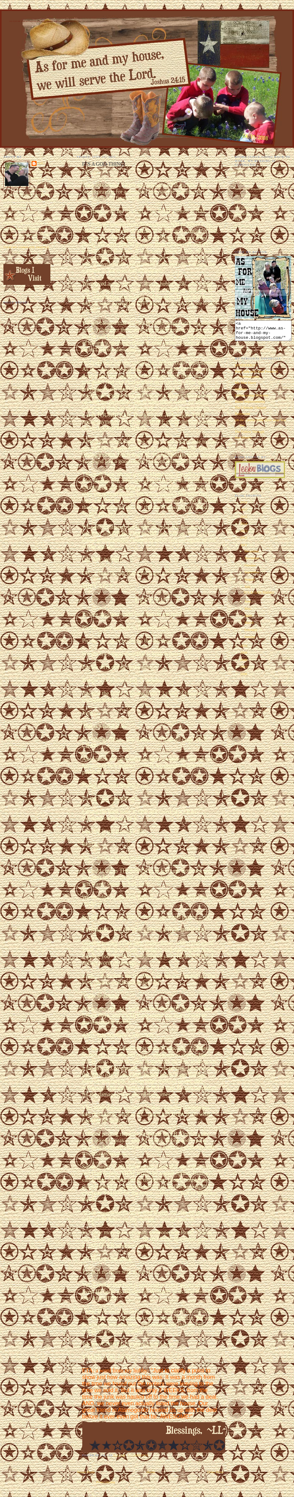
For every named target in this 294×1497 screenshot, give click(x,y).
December (252, 555)
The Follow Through (249, 435)
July (248, 590)
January (250, 640)
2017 (244, 513)
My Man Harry (245, 386)
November (253, 562)
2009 (244, 656)
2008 (244, 663)
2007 (244, 670)
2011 (244, 548)
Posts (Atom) (105, 1482)
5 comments (138, 1455)
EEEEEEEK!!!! (246, 369)
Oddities (241, 393)
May (248, 612)
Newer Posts (86, 1472)
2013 (244, 534)
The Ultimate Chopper (251, 411)
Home (150, 1472)
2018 (244, 506)
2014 (244, 527)
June (248, 605)
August (250, 583)
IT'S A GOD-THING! (259, 596)
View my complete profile (26, 247)
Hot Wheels (243, 441)
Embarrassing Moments (252, 399)
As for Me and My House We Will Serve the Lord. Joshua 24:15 (44, 21)
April (249, 619)
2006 (244, 677)
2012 (244, 541)
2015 (244, 520)
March (250, 626)
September (253, 576)
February (251, 633)
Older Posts (215, 1472)
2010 (244, 649)
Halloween (242, 417)
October (251, 569)
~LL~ (41, 163)
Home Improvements (250, 405)
